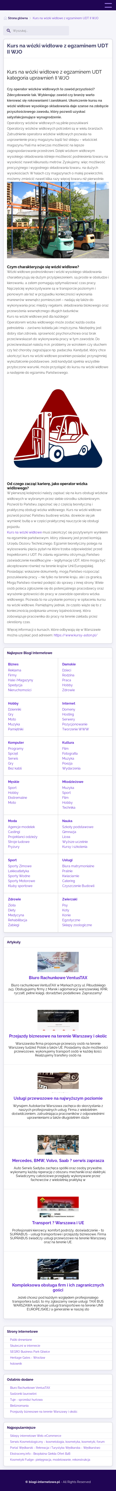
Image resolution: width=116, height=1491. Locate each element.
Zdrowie (68, 690)
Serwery (68, 719)
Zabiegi (13, 925)
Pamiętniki (15, 729)
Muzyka (14, 724)
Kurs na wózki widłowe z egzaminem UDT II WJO (65, 18)
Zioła (12, 905)
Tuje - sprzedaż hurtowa (26, 1399)
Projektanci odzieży (22, 837)
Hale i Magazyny (20, 680)
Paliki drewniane (21, 1339)
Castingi (14, 832)
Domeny (68, 709)
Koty (65, 910)
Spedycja (15, 685)
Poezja (67, 763)
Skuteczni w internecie (25, 1345)
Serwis (13, 758)
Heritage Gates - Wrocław (27, 1357)
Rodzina (68, 675)
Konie (66, 915)
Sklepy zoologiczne (77, 925)
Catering (68, 881)
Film (65, 749)
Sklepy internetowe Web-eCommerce (35, 1435)
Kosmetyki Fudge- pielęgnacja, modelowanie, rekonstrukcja (50, 1459)
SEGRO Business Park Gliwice (30, 1351)
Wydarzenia (71, 768)
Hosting (68, 714)
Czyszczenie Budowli (78, 886)
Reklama (14, 670)
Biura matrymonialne (78, 866)
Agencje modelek (21, 827)
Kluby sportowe (20, 886)
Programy (15, 749)
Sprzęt (13, 753)
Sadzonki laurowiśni (23, 1393)
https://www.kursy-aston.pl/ (76, 635)
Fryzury (14, 847)
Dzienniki (14, 709)
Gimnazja (69, 832)
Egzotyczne (71, 920)
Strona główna (18, 18)
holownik (16, 1363)
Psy (65, 905)
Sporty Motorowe (21, 881)
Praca (66, 680)
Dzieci (66, 670)
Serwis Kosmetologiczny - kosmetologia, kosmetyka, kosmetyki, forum (57, 1441)
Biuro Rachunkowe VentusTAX (30, 1387)
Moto (12, 719)
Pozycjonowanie (74, 724)
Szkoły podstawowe (77, 827)
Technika (68, 808)
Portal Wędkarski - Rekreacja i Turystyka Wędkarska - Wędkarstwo (55, 1447)
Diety (12, 910)
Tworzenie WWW (75, 729)
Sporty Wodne (19, 876)
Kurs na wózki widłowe (24, 532)
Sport (12, 788)
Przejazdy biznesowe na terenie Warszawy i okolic (43, 1411)
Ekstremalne (17, 798)
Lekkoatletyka (18, 871)
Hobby (67, 685)
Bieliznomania (19, 1405)
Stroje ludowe (18, 842)
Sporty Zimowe (20, 866)
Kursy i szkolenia (74, 847)
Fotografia (70, 753)
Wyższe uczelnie (75, 842)
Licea (66, 837)
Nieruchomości (19, 690)
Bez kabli (15, 768)
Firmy (12, 675)
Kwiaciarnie (70, 876)
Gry (10, 714)
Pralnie (67, 871)
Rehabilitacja (17, 920)
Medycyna (16, 915)
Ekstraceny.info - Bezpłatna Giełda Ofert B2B (40, 1453)
